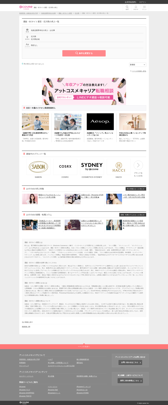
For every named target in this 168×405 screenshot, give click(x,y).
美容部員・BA (26, 326)
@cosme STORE (83, 393)
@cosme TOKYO (25, 396)
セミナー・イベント (26, 376)
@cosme (22, 387)
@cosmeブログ (24, 390)
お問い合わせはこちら (129, 362)
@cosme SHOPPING (26, 393)
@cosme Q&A (53, 390)
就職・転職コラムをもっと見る (132, 215)
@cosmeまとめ (82, 390)
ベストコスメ (52, 387)
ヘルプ (50, 359)
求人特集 (51, 376)
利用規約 (22, 363)
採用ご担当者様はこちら (129, 381)
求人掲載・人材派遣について (58, 363)
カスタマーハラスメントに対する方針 (61, 366)
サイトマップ (24, 366)
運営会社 (80, 363)
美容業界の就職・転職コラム (87, 376)
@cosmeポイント (54, 393)
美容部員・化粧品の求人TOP (29, 359)
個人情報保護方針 (83, 359)
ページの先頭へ (84, 346)
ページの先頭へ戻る (139, 71)
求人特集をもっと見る (135, 189)
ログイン (142, 2)
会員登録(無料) (130, 2)
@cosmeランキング (84, 387)
